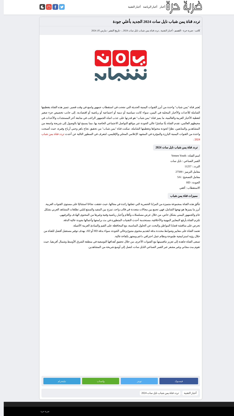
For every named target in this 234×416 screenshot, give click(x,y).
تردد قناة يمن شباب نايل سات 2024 (137, 30)
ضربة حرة (184, 30)
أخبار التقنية (163, 30)
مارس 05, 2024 (95, 30)
